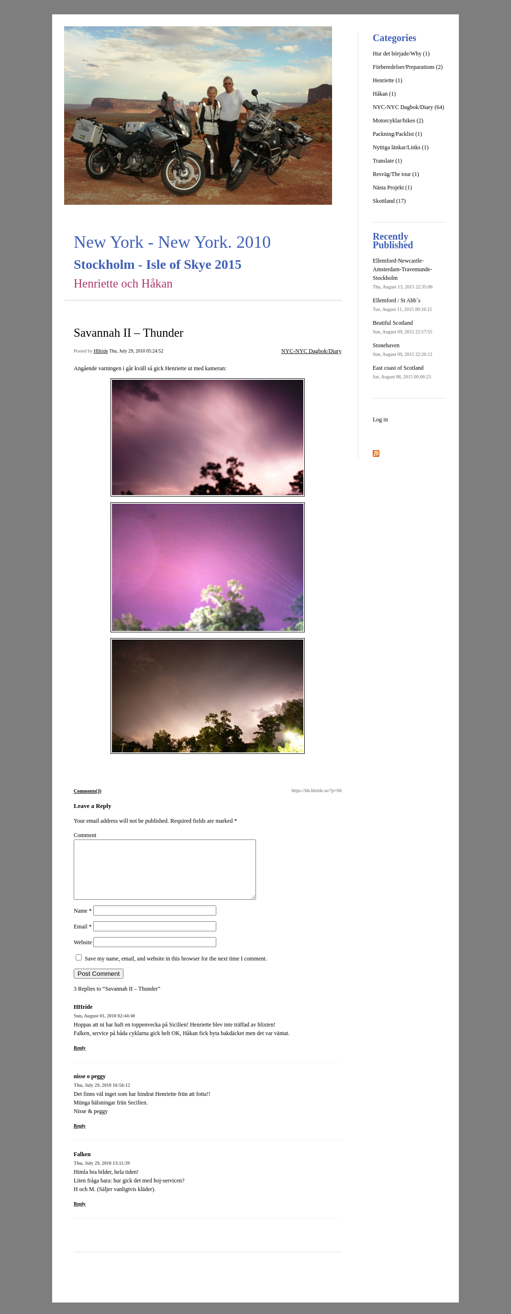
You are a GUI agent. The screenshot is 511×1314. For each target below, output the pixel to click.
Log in (380, 419)
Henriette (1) (387, 80)
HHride (101, 350)
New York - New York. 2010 (172, 242)
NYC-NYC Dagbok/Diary (311, 351)
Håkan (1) (384, 93)
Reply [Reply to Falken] (80, 1215)
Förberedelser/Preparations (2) (408, 67)
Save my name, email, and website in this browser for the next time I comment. (176, 970)
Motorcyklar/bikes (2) (398, 120)
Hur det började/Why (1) (401, 53)
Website (83, 953)
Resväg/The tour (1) (396, 174)
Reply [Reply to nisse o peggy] (80, 1137)
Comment (85, 835)
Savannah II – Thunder (128, 332)
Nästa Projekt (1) (392, 187)
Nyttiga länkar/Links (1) (401, 147)
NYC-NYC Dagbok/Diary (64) (408, 107)
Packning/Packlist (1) (397, 134)
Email (83, 938)
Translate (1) (387, 160)
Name (83, 922)
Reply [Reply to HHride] (80, 1059)
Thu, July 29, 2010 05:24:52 (136, 350)
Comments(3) (87, 791)
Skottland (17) (389, 201)
